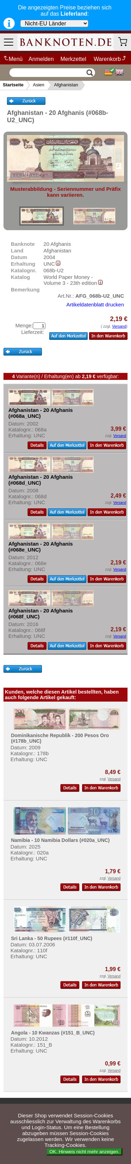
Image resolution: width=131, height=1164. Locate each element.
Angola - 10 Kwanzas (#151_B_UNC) (53, 1033)
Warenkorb (110, 59)
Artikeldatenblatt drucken (95, 304)
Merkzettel (73, 59)
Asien (38, 84)
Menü (13, 59)
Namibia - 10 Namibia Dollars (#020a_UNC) (60, 840)
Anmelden (41, 59)
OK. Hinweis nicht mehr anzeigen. (84, 1151)
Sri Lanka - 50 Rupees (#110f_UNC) (51, 938)
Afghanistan (66, 84)
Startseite (13, 84)
